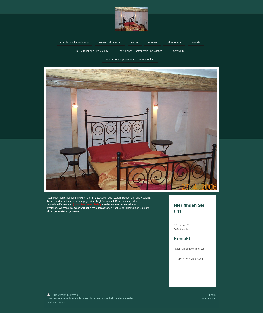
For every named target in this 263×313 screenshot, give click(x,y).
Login (212, 295)
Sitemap (73, 295)
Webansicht (209, 298)
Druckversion (57, 295)
